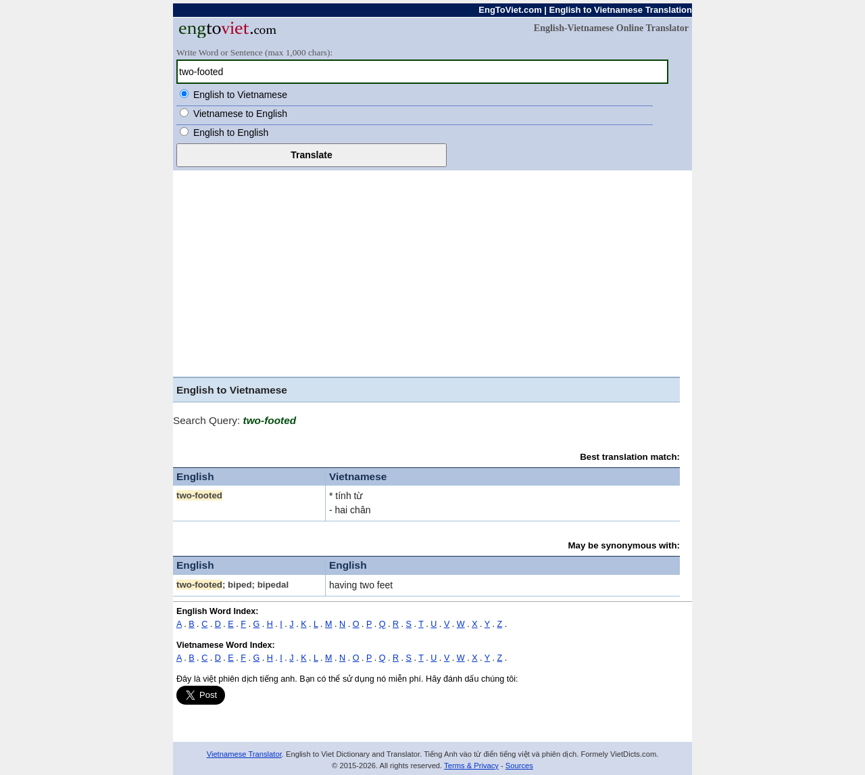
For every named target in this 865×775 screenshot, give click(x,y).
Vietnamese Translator (244, 754)
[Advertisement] (432, 272)
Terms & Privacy (471, 765)
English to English (230, 132)
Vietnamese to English (240, 113)
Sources (519, 765)
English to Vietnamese (240, 94)
